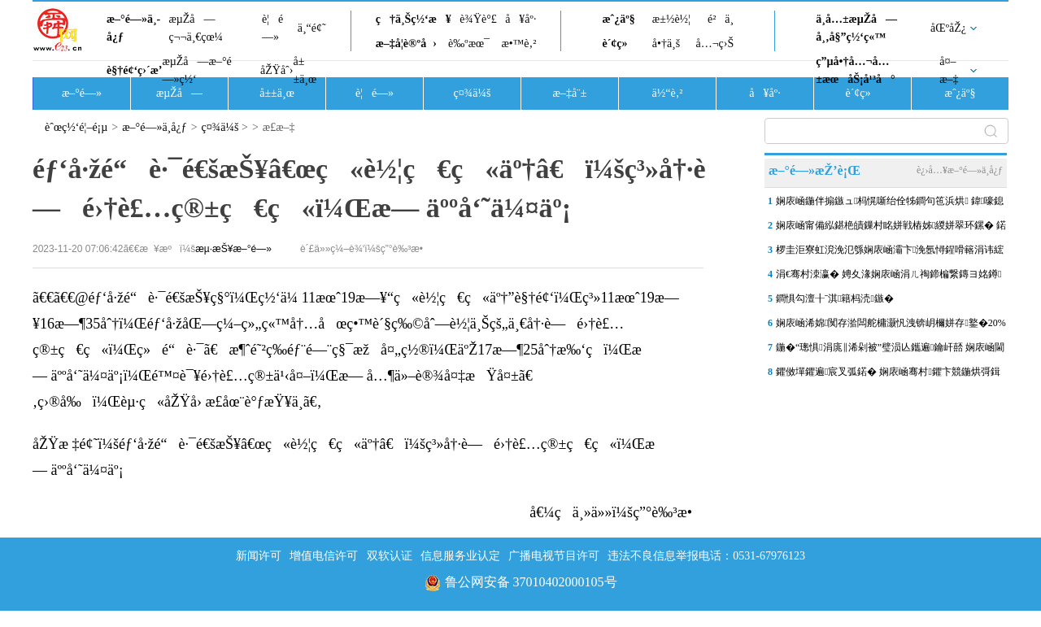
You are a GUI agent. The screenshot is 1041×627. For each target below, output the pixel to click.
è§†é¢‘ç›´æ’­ (134, 70)
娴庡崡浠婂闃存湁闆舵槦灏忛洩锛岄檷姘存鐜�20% (891, 323)
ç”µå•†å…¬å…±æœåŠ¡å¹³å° (855, 70)
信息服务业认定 (460, 556)
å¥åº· (520, 19)
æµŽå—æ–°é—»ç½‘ (196, 70)
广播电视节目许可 (553, 556)
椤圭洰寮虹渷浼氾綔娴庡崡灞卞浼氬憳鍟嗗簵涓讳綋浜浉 (890, 253)
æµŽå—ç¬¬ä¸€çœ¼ (195, 28)
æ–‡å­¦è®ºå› (406, 43)
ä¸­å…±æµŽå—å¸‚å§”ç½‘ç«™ (856, 28)
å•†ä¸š (666, 43)
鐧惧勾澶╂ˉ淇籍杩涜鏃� (835, 298)
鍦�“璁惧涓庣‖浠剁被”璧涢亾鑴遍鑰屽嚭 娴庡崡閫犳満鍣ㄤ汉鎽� (890, 350)
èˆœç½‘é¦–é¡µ (76, 127)
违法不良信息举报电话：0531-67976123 (706, 556)
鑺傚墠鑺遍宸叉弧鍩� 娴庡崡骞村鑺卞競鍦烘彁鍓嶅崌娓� (888, 375)
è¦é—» (272, 28)
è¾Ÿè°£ (478, 19)
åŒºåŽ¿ (948, 28)
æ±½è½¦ (671, 19)
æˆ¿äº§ (618, 19)
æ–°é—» (82, 93)
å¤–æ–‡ (948, 70)
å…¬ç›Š (714, 43)
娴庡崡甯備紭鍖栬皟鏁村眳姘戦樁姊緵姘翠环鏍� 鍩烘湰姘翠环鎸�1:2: (891, 228)
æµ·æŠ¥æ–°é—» (233, 249)
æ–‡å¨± (570, 93)
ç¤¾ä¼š (472, 93)
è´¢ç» (619, 43)
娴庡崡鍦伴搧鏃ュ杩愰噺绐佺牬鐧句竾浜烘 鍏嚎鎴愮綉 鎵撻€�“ (890, 204)
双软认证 (389, 556)
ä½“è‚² (666, 93)
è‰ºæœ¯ (469, 43)
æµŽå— (179, 93)
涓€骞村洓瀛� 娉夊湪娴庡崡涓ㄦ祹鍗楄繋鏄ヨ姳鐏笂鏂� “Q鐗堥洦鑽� (888, 277)
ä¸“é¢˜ (312, 28)
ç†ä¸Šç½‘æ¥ (413, 19)
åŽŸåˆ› (276, 70)
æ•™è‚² (518, 43)
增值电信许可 (324, 556)
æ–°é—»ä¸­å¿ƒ (133, 28)
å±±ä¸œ (304, 70)
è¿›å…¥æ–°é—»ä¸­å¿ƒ (960, 170)
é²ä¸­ (721, 19)
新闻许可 (258, 556)
